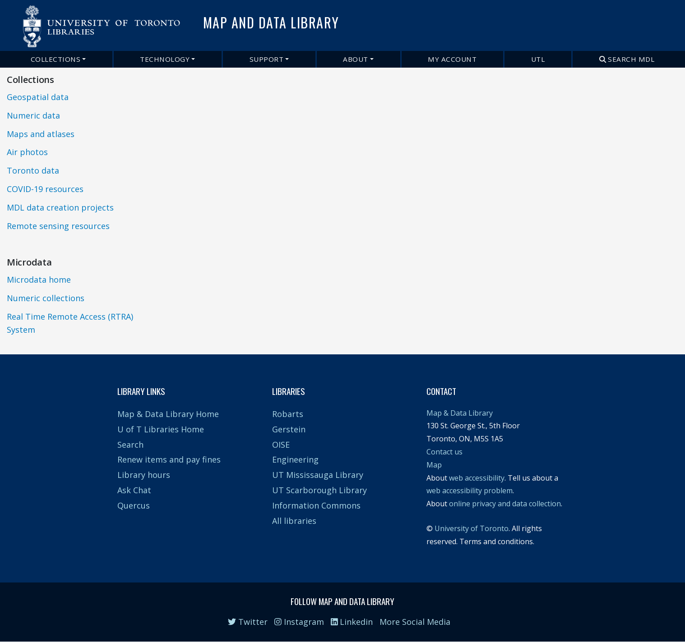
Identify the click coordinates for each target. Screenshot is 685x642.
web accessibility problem (469, 490)
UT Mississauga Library (317, 474)
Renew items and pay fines (169, 459)
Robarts (287, 413)
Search (130, 444)
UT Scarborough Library (319, 490)
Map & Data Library (459, 413)
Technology (165, 59)
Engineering (295, 459)
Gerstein (288, 429)
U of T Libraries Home (160, 429)
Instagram (299, 621)
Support (267, 59)
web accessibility (476, 478)
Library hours (143, 474)
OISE (281, 444)
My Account (452, 59)
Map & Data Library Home (168, 413)
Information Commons (316, 505)
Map (434, 465)
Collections (56, 59)
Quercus (133, 505)
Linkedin (352, 621)
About (355, 59)
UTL (538, 59)
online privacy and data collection (505, 504)
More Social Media (415, 621)
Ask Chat (134, 490)
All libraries (294, 520)
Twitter (248, 621)
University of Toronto (472, 528)
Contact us (444, 452)
